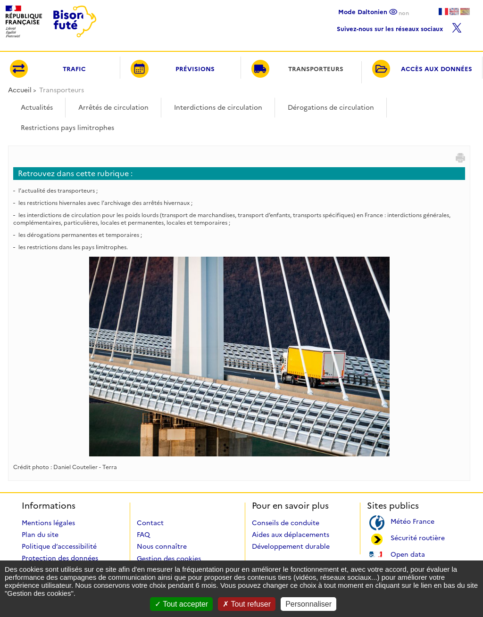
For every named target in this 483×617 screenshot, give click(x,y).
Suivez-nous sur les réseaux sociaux (399, 26)
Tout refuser (247, 604)
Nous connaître (162, 546)
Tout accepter (181, 604)
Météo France (412, 520)
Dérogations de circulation (331, 107)
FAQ (143, 534)
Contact (150, 523)
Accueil (20, 90)
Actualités (37, 107)
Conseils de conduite (285, 523)
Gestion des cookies (169, 558)
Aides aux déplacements (290, 534)
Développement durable (291, 546)
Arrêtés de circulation (113, 107)
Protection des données (60, 558)
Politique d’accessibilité (59, 546)
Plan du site (40, 534)
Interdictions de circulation (218, 107)
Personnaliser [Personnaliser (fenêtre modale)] (308, 604)
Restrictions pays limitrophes (67, 127)
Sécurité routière (418, 537)
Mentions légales (48, 523)
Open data (408, 553)
